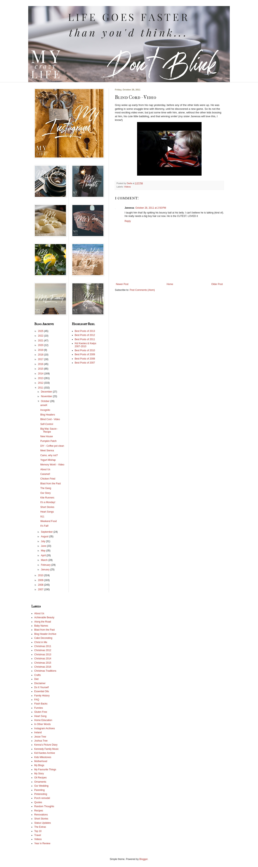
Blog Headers (47, 414)
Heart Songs (47, 511)
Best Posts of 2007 (85, 362)
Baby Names (41, 625)
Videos (127, 186)
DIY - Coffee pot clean (52, 445)
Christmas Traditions (45, 670)
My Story (39, 773)
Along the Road (42, 621)
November (47, 396)
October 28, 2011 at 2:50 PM (150, 207)
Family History (42, 695)
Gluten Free (40, 712)
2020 (41, 345)
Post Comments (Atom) (142, 290)
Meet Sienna (47, 450)
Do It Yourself (41, 687)
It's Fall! (44, 525)
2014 (41, 373)
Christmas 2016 (42, 666)
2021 (41, 340)
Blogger (143, 859)
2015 (41, 368)
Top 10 (38, 831)
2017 (41, 359)
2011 (41, 387)
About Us (45, 469)
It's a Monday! (47, 502)
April (43, 555)
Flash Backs (40, 703)
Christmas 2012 (42, 650)
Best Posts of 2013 (85, 331)
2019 (41, 350)
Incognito (45, 410)
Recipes (38, 810)
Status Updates (42, 822)
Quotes (38, 802)
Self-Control (46, 424)
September (47, 531)
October (45, 401)
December (47, 391)
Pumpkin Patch (48, 441)
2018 (41, 354)
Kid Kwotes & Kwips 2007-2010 (85, 345)
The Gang (45, 488)
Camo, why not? (49, 455)
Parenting (39, 790)
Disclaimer (40, 683)
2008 (41, 584)
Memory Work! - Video (52, 464)
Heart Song (40, 716)
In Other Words (42, 724)
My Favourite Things (45, 769)
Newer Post (122, 284)
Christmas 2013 (42, 654)
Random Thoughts (44, 806)
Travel (37, 835)
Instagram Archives (44, 728)
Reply (128, 221)
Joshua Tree (41, 740)
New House (46, 436)
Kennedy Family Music (46, 749)
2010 (41, 575)
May (43, 550)
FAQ (36, 699)
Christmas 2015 (42, 662)
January (45, 569)
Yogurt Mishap (48, 460)
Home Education (43, 720)
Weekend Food (48, 521)
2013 (41, 378)
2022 (41, 335)
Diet (36, 679)
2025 (41, 331)
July (43, 541)
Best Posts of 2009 (85, 354)
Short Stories (47, 507)
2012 (41, 382)
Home (170, 284)
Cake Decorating (43, 638)
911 (42, 516)
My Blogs (39, 765)
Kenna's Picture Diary (45, 744)
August (45, 536)
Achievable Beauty (44, 617)
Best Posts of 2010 (85, 350)
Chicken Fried (47, 478)
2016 (41, 364)
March (44, 560)
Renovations (41, 814)
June (44, 546)
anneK (43, 405)
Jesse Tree (40, 736)
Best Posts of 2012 (85, 335)
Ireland (38, 732)
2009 (41, 580)
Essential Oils (41, 691)
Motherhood (40, 761)
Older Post (217, 284)
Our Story (45, 493)
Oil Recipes (40, 777)
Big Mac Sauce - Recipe (49, 430)
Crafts (37, 675)
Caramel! (45, 474)
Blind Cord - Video (50, 419)
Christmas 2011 (42, 646)
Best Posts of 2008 (85, 358)
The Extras (40, 827)
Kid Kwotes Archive (44, 753)
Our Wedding (41, 785)
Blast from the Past (50, 483)
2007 (41, 589)
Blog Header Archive (45, 634)
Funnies (38, 707)
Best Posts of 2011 (85, 339)
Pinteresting (40, 794)
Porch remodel (42, 798)
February (46, 564)
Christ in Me (40, 642)
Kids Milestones (42, 757)
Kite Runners (47, 497)
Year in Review (42, 843)
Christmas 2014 (42, 658)
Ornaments (40, 781)
